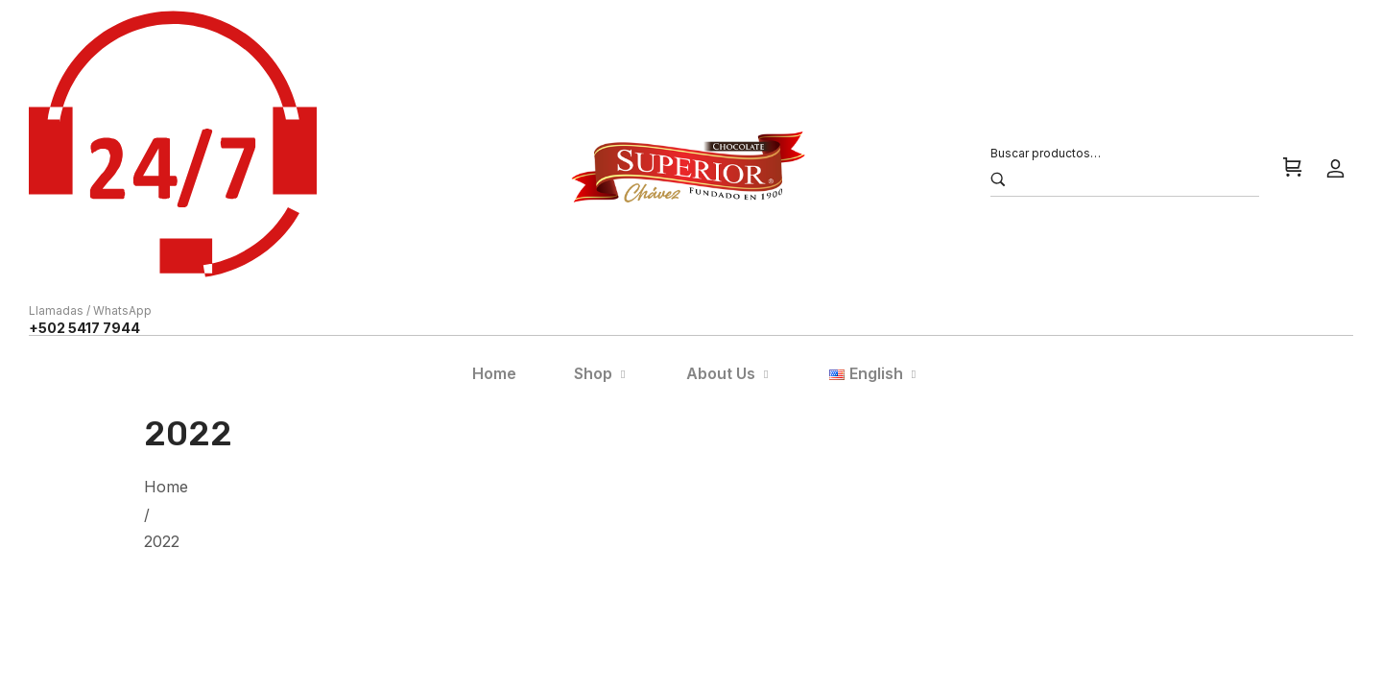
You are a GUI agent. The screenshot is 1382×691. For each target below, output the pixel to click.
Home (166, 486)
